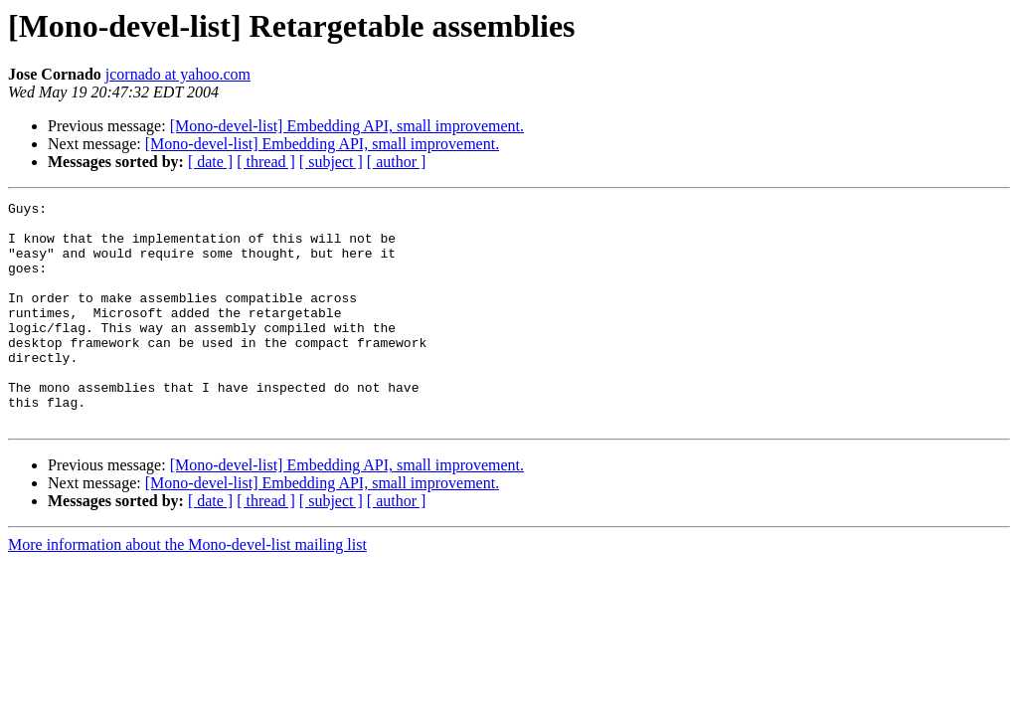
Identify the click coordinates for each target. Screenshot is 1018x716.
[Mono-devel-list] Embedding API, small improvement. (347, 125)
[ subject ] (331, 161)
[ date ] (210, 161)
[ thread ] (266, 161)
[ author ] (396, 161)
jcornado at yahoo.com (178, 74)
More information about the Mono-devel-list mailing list (187, 589)
